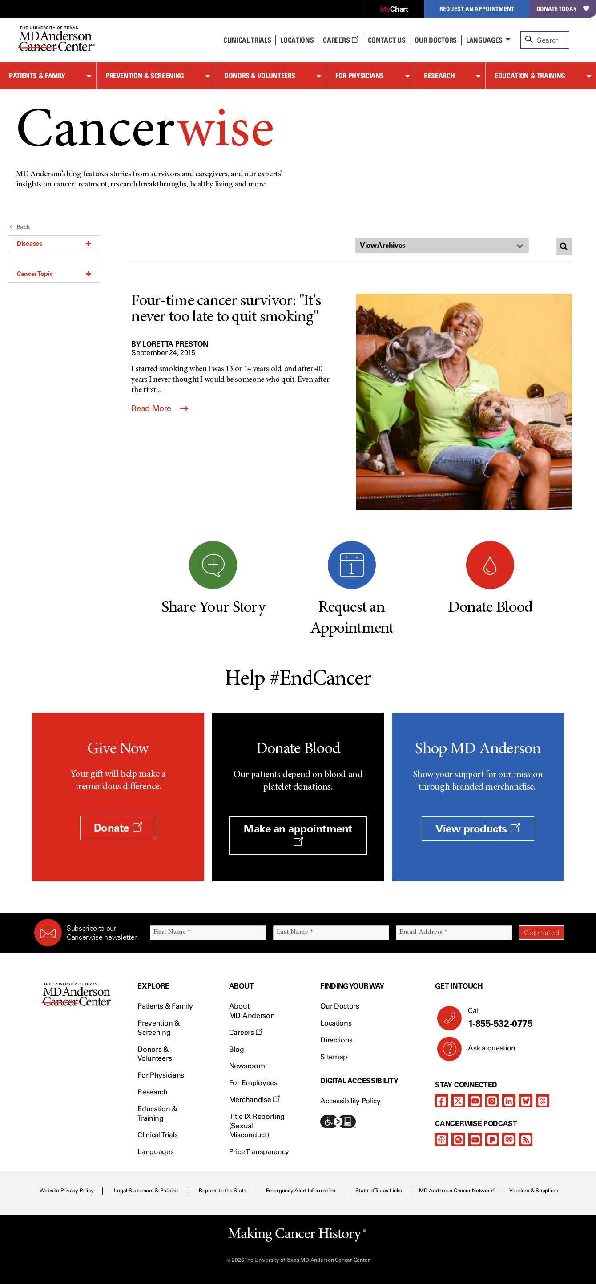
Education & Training (530, 75)
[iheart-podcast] (508, 1139)
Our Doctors (435, 40)
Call (512, 1018)
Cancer (145, 133)
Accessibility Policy (350, 1101)
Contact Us (387, 40)
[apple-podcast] (441, 1139)
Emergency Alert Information (301, 1190)
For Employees (253, 1082)
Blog (236, 1049)
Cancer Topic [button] (53, 274)
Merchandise (254, 1099)
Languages (484, 40)
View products (477, 828)
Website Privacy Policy (67, 1190)
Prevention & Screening (144, 75)
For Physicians (359, 75)
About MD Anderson (251, 1011)
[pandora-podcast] (491, 1139)
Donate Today (562, 8)
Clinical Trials (247, 40)
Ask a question (486, 1051)
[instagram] (491, 1100)
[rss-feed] (525, 1139)
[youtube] (475, 1100)
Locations (335, 1023)
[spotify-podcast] (458, 1139)
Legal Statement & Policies (146, 1190)
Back (20, 227)
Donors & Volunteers (259, 75)
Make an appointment (298, 834)
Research (439, 75)
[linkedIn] (508, 1100)
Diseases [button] (53, 243)
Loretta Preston (175, 343)
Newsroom (247, 1066)
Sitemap (333, 1057)
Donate (118, 827)
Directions (336, 1040)
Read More (159, 408)
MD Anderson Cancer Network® (457, 1190)
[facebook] (441, 1100)
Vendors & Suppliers (533, 1190)
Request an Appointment (476, 8)
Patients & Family (37, 75)
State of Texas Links (378, 1190)
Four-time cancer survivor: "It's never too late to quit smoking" (226, 310)
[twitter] (458, 1100)
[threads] (542, 1100)
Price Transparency (259, 1151)
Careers (340, 40)
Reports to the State (222, 1190)
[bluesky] (525, 1100)
